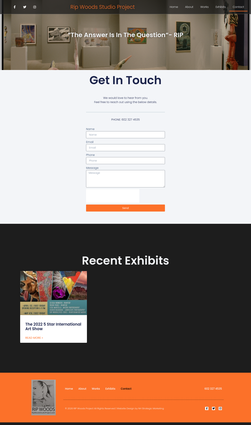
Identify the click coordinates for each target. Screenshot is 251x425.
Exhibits (221, 7)
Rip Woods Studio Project (102, 7)
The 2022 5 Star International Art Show (53, 329)
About (189, 7)
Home (174, 7)
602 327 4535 (213, 391)
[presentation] (112, 198)
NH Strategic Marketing (151, 411)
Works (204, 7)
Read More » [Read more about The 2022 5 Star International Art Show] (34, 340)
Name (90, 129)
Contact (238, 7)
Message (92, 169)
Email (90, 142)
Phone (90, 156)
